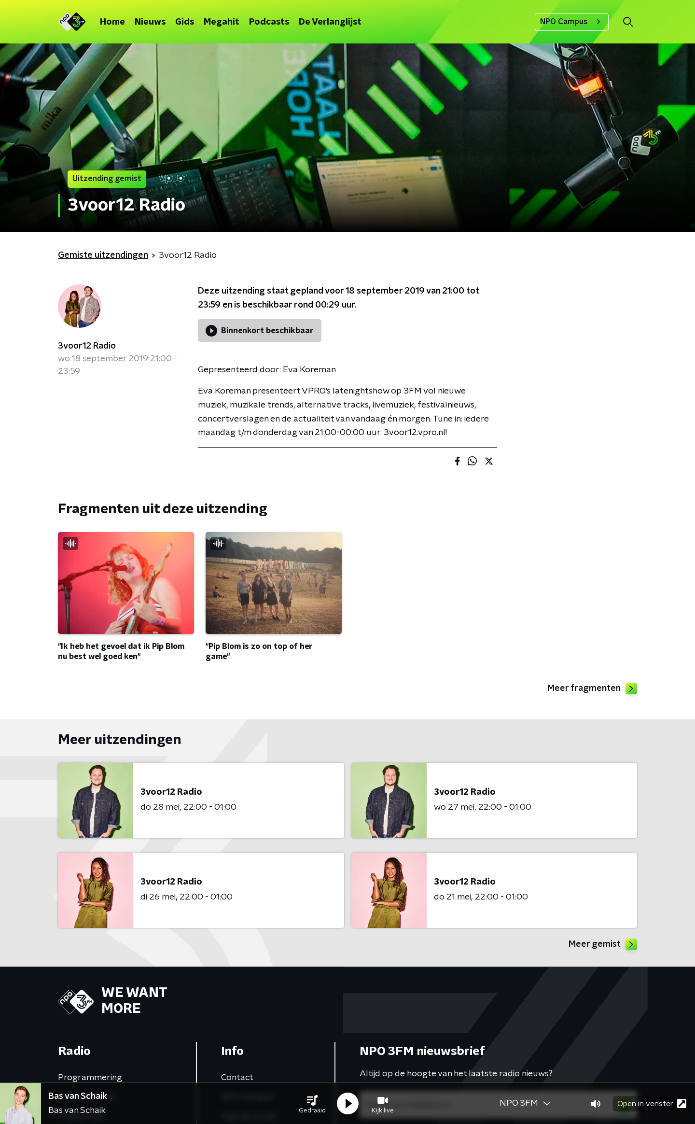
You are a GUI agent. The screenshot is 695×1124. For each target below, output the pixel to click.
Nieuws (150, 22)
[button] (312, 1103)
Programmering (90, 1077)
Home (112, 22)
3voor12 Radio (87, 346)
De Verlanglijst (330, 22)
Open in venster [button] (651, 1103)
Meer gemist (603, 944)
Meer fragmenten (592, 688)
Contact (237, 1077)
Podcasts (269, 22)
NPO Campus (571, 22)
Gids (184, 22)
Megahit (221, 22)
